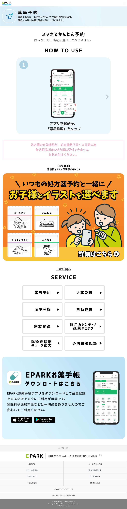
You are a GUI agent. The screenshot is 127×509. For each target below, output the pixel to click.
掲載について (32, 477)
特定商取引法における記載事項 (63, 495)
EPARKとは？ (95, 483)
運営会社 (32, 464)
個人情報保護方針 (95, 470)
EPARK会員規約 (32, 470)
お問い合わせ (95, 477)
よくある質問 (32, 483)
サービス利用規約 (95, 464)
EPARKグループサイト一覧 (63, 489)
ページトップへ (63, 448)
